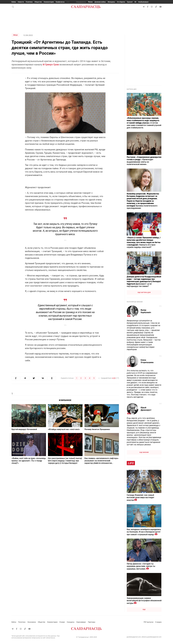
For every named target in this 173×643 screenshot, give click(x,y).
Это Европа (121, 2)
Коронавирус (81, 622)
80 (135, 2)
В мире (62, 622)
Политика (29, 2)
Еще (144, 609)
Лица (15, 35)
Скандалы (70, 622)
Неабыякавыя (143, 2)
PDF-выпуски (148, 622)
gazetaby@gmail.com (134, 637)
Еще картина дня (144, 292)
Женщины (111, 2)
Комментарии (49, 2)
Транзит (130, 2)
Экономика (31, 622)
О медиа (158, 622)
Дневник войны (100, 2)
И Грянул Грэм (51, 64)
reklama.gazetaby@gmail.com (151, 637)
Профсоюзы (60, 2)
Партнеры (91, 622)
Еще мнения (144, 452)
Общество (38, 2)
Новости (21, 2)
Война (14, 2)
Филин (90, 2)
